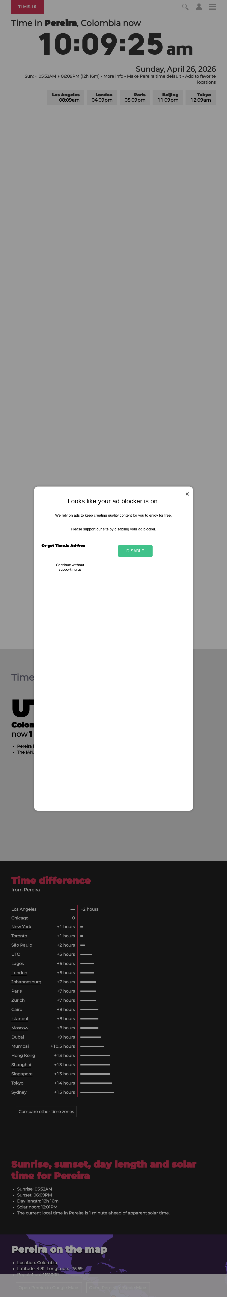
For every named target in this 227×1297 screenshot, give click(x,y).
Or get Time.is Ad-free (63, 546)
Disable (135, 550)
